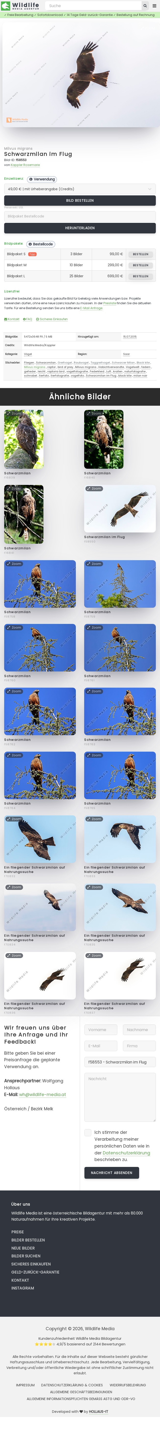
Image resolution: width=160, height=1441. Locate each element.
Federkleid (97, 371)
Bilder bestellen (28, 1240)
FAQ (27, 319)
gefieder (30, 371)
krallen (117, 371)
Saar (126, 354)
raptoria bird (56, 371)
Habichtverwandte (111, 367)
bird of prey (65, 367)
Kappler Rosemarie (25, 165)
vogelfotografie (77, 371)
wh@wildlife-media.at (42, 1095)
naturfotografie (135, 371)
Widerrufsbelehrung (128, 1385)
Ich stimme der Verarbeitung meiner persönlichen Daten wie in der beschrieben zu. (122, 1146)
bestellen (140, 254)
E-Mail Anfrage (91, 308)
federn (145, 367)
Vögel (28, 354)
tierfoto (44, 376)
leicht (41, 371)
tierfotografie (60, 376)
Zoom (148, 28)
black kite (125, 376)
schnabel (30, 376)
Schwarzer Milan (123, 363)
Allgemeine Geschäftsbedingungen (81, 1392)
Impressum (25, 1385)
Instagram (22, 1288)
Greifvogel (65, 363)
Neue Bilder (23, 1248)
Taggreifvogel (100, 363)
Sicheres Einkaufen (52, 319)
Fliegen (29, 363)
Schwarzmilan (46, 363)
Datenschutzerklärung (126, 1153)
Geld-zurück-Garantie (35, 1272)
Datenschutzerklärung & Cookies (72, 1385)
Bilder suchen (25, 1256)
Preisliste (109, 303)
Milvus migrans (18, 148)
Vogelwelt (132, 367)
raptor (51, 367)
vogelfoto (77, 376)
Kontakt (11, 319)
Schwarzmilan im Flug (38, 154)
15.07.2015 (130, 337)
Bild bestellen (80, 200)
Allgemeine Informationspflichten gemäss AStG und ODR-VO (81, 1398)
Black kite (143, 363)
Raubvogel (81, 363)
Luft (108, 371)
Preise (17, 1232)
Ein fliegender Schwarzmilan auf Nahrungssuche (34, 869)
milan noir (140, 376)
